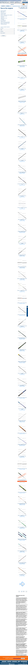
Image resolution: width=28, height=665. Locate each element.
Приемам (22, 658)
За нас (19, 661)
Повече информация (17, 658)
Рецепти (12, 4)
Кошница (24, 0)
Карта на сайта (25, 662)
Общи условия (4, 661)
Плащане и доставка (24, 661)
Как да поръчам (14, 661)
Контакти (12, 2)
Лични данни (9, 661)
